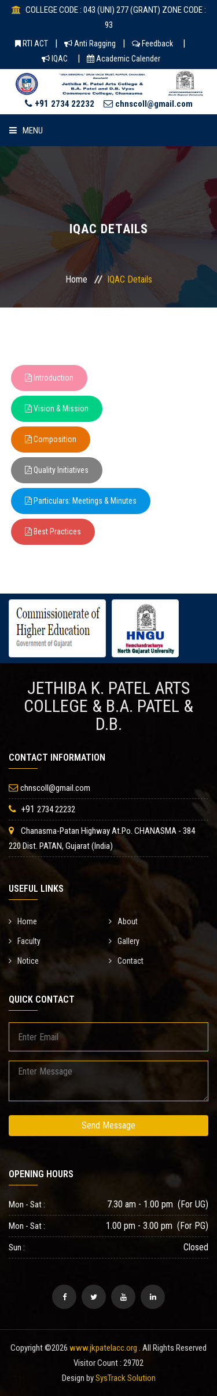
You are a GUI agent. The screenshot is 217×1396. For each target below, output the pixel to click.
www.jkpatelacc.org (103, 1348)
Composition (50, 439)
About (123, 921)
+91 (59, 103)
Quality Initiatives (57, 470)
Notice (24, 960)
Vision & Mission (57, 408)
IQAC (55, 58)
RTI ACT (31, 43)
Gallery (124, 941)
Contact (126, 960)
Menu (26, 130)
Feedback (152, 43)
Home (76, 279)
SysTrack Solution (125, 1378)
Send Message (108, 1125)
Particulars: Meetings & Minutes (81, 500)
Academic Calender (123, 58)
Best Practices (53, 531)
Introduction (49, 377)
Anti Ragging (90, 43)
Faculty (25, 941)
